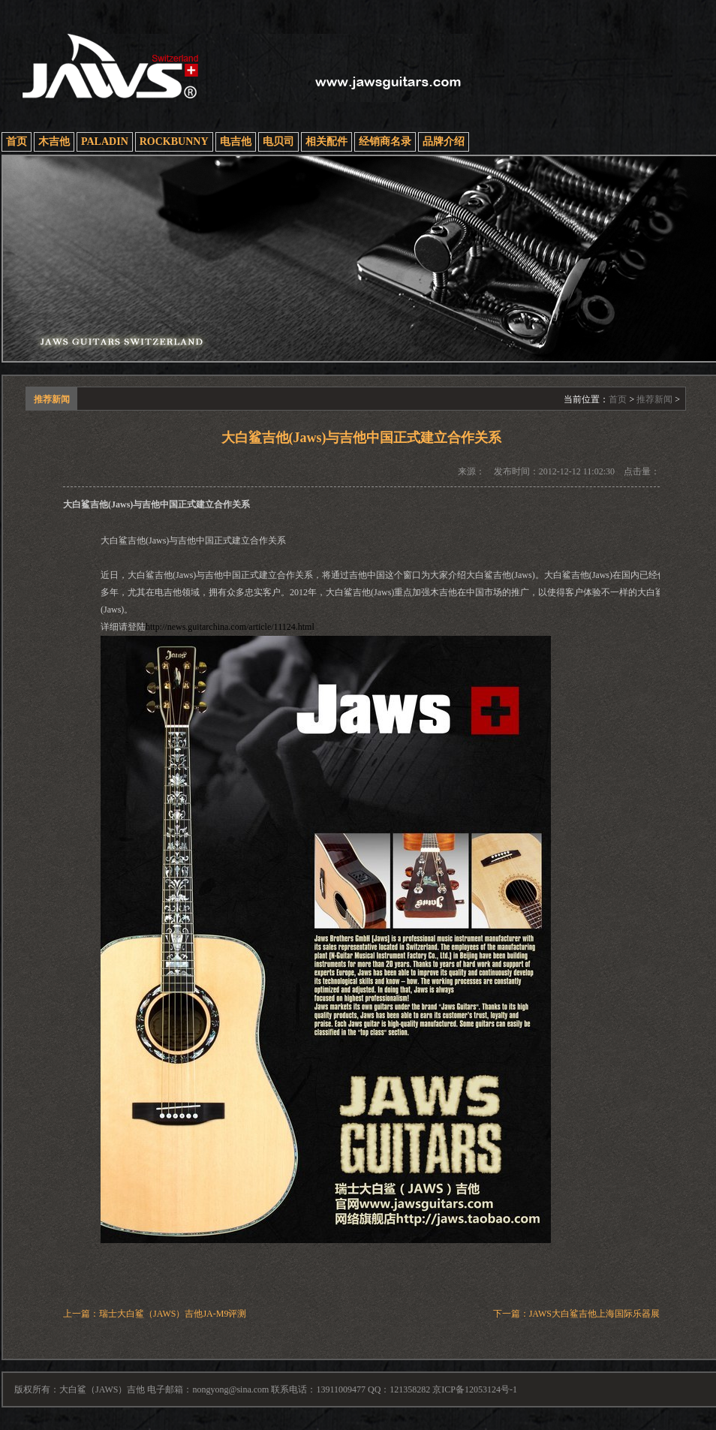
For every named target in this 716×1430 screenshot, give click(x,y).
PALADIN (104, 141)
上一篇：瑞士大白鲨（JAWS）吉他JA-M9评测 (154, 1313)
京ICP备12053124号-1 (474, 1389)
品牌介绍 (444, 141)
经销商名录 (385, 141)
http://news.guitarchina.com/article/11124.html (230, 627)
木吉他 (54, 141)
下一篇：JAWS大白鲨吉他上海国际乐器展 (576, 1313)
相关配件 (326, 141)
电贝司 (278, 141)
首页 (16, 141)
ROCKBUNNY (174, 141)
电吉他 (235, 141)
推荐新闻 (654, 399)
